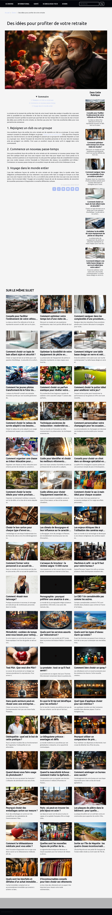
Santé (36, 4)
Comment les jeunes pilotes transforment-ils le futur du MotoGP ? (20, 390)
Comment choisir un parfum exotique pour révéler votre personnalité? (54, 390)
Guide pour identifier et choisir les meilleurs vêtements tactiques (55, 461)
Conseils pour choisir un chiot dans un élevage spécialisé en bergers (89, 461)
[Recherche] (89, 4)
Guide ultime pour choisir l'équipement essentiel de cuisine (53, 495)
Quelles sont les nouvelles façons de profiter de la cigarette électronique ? (53, 846)
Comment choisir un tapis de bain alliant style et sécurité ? (95, 204)
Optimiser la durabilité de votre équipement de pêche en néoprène (95, 233)
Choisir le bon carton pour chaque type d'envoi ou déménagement (19, 530)
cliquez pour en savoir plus (52, 134)
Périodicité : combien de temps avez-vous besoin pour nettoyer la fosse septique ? (22, 635)
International (23, 4)
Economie (9, 4)
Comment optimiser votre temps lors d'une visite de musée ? (95, 145)
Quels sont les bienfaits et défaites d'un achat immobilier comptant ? (21, 882)
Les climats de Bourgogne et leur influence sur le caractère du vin (55, 530)
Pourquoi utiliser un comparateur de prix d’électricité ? (84, 739)
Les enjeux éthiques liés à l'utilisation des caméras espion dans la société (89, 530)
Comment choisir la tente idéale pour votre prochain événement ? (19, 495)
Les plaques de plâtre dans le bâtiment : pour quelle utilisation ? (88, 811)
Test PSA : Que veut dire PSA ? (21, 667)
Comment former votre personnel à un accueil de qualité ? (19, 566)
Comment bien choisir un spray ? (90, 667)
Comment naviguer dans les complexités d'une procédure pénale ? (95, 174)
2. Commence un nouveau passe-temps (42, 103)
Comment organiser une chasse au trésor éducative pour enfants (21, 461)
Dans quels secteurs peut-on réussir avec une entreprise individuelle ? (20, 704)
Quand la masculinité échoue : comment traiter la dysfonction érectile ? (55, 775)
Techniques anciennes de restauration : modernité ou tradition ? (54, 426)
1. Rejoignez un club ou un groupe (42, 100)
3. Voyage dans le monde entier (42, 106)
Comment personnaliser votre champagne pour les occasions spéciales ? (89, 426)
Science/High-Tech (50, 4)
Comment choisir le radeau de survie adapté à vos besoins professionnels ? (21, 426)
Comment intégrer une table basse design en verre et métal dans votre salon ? (95, 264)
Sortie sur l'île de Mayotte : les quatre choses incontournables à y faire (89, 846)
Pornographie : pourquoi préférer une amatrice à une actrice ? (54, 599)
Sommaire (43, 96)
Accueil (7, 13)
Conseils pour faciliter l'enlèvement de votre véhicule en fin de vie (95, 115)
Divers (64, 4)
